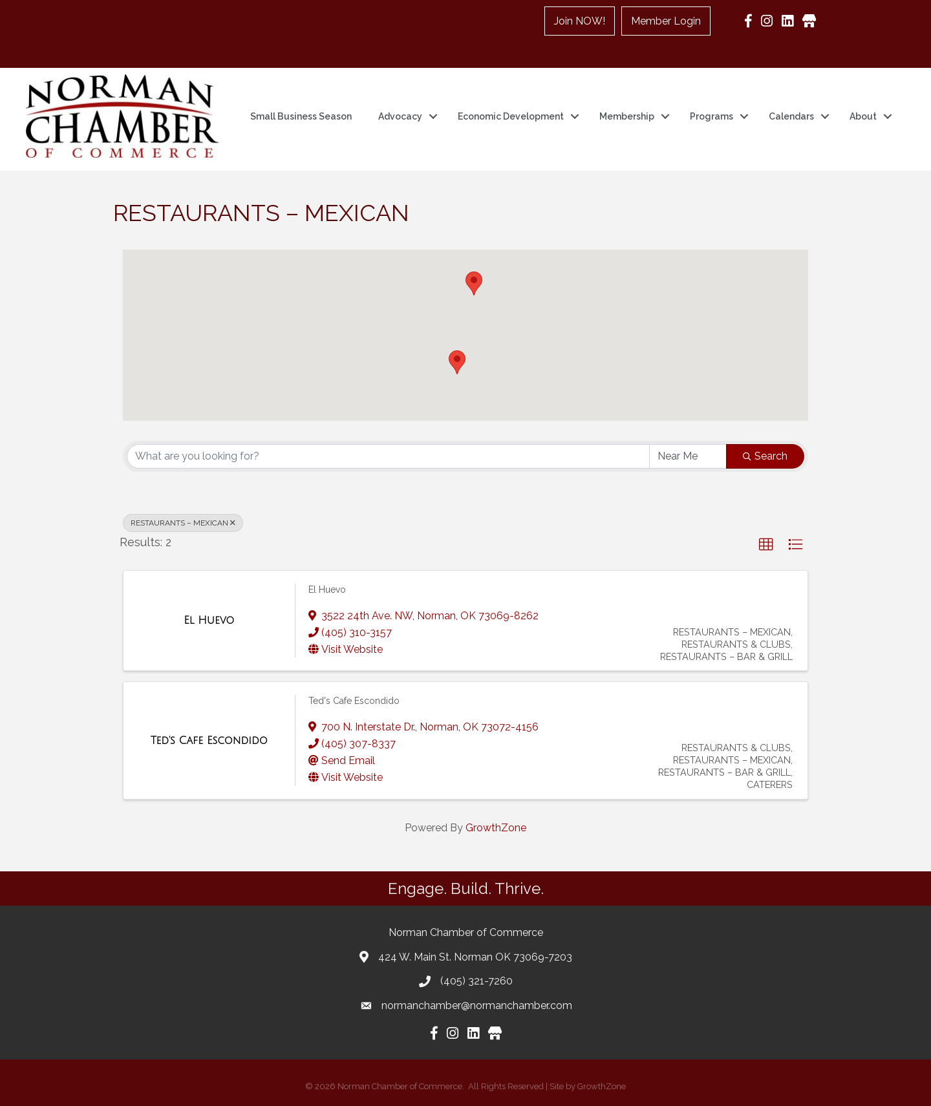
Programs (711, 116)
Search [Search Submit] (765, 456)
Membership (626, 116)
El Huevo (327, 589)
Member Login (666, 21)
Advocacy (400, 116)
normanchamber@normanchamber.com (476, 1005)
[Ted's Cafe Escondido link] (209, 740)
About (863, 116)
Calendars (791, 116)
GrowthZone (496, 828)
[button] (474, 283)
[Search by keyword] (388, 456)
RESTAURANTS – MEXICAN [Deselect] (183, 522)
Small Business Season (301, 116)
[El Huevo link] (209, 620)
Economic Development (511, 116)
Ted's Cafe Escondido (354, 701)
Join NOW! (579, 21)
